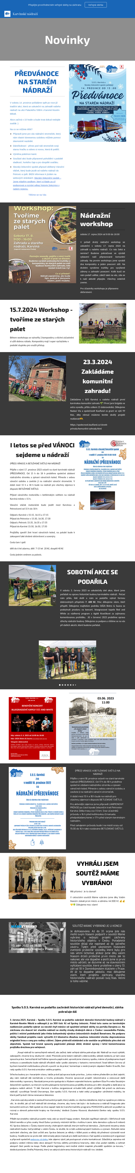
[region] (67, 5)
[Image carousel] (67, 663)
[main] (67, 39)
